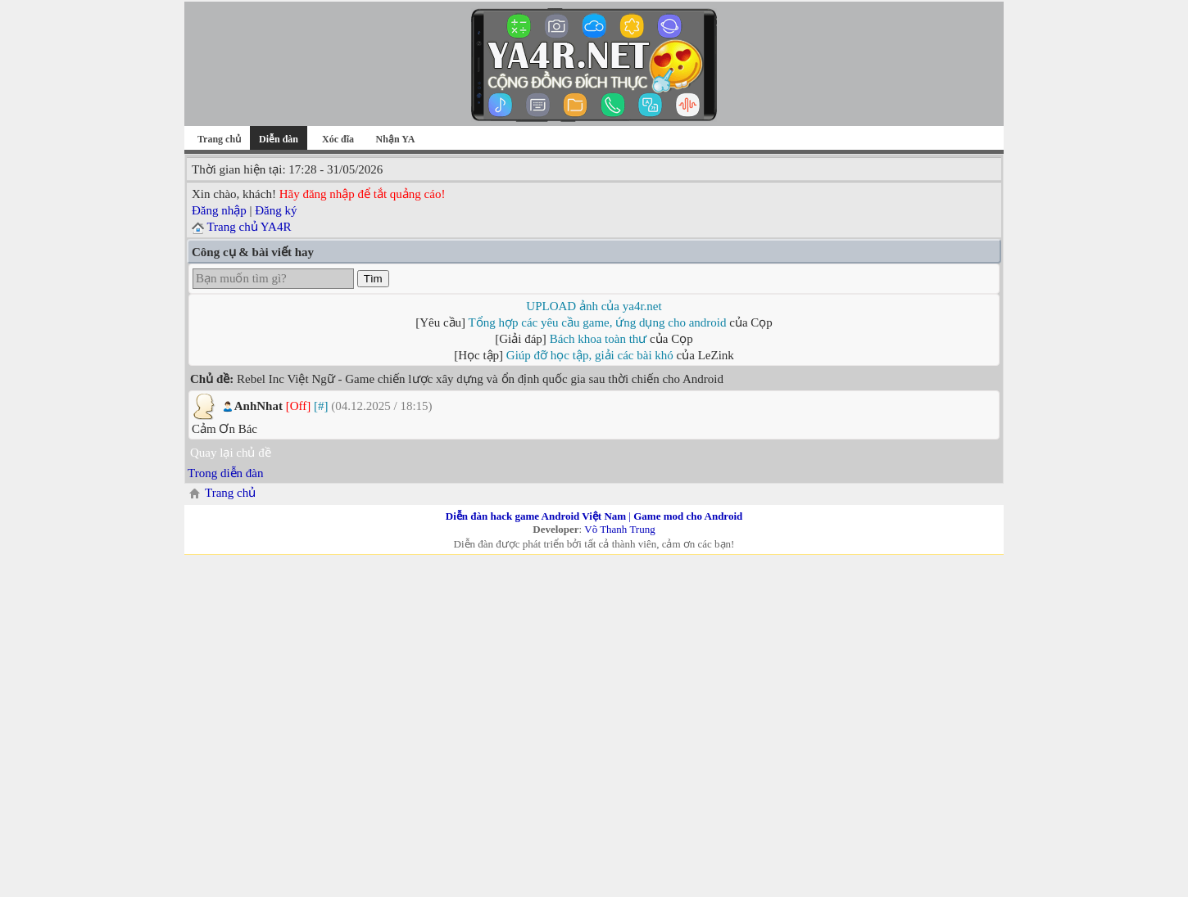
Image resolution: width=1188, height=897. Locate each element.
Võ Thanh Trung (619, 529)
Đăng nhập (219, 210)
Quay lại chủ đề (230, 452)
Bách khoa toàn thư (598, 338)
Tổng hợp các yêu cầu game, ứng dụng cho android (598, 322)
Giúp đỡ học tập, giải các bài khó (589, 355)
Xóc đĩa (338, 139)
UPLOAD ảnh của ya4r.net (593, 306)
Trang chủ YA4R (248, 226)
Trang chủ (219, 139)
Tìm (373, 279)
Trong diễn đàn (225, 473)
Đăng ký (276, 210)
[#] (321, 405)
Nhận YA (395, 139)
